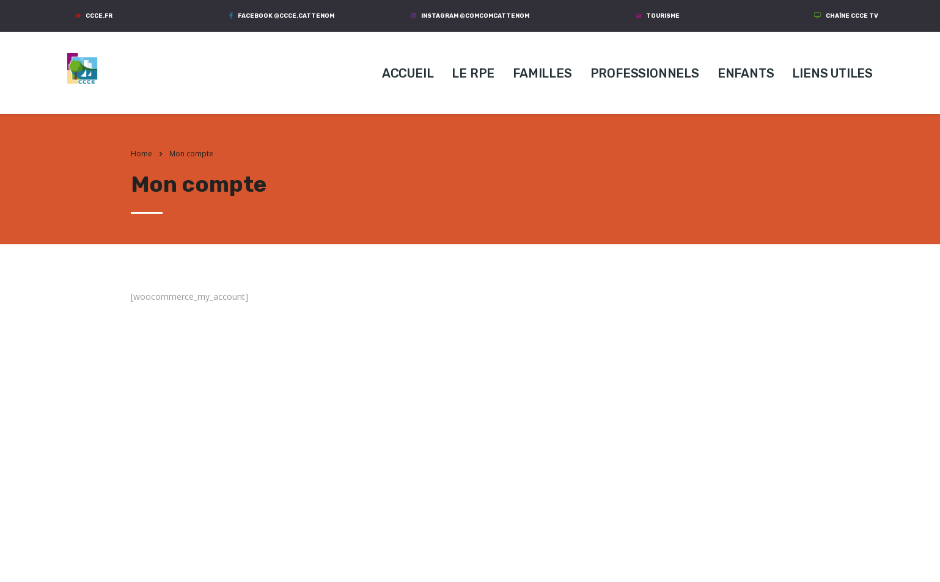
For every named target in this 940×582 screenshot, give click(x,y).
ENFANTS (746, 73)
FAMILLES (542, 73)
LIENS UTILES (832, 73)
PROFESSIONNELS (644, 73)
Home (141, 153)
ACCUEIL (408, 73)
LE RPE (473, 73)
